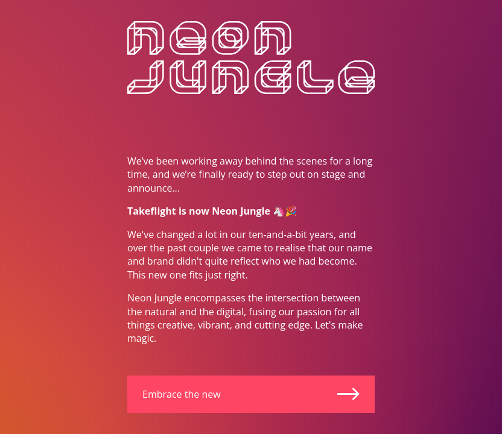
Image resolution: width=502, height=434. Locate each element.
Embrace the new (251, 394)
